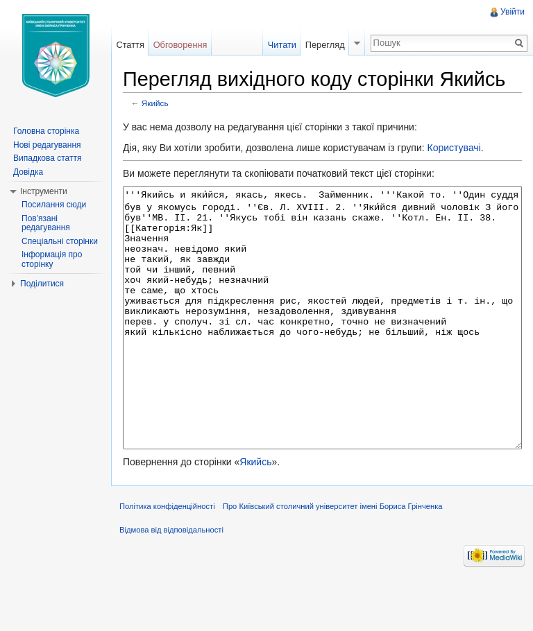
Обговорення (180, 45)
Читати (282, 45)
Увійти (512, 12)
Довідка (28, 172)
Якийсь (155, 102)
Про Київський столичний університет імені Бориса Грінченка (333, 558)
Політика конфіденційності (167, 558)
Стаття (130, 45)
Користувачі (453, 147)
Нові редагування (47, 145)
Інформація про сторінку (52, 259)
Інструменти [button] (43, 191)
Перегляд (325, 45)
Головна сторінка (46, 131)
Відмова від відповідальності (171, 582)
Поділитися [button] (42, 283)
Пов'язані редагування (46, 223)
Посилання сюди (54, 204)
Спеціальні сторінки (60, 241)
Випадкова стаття (47, 158)
